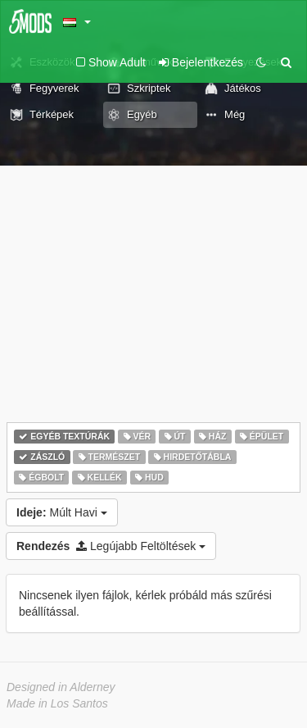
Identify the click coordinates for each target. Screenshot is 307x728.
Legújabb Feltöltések (110, 546)
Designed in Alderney (61, 687)
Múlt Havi (61, 512)
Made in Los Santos (57, 703)
